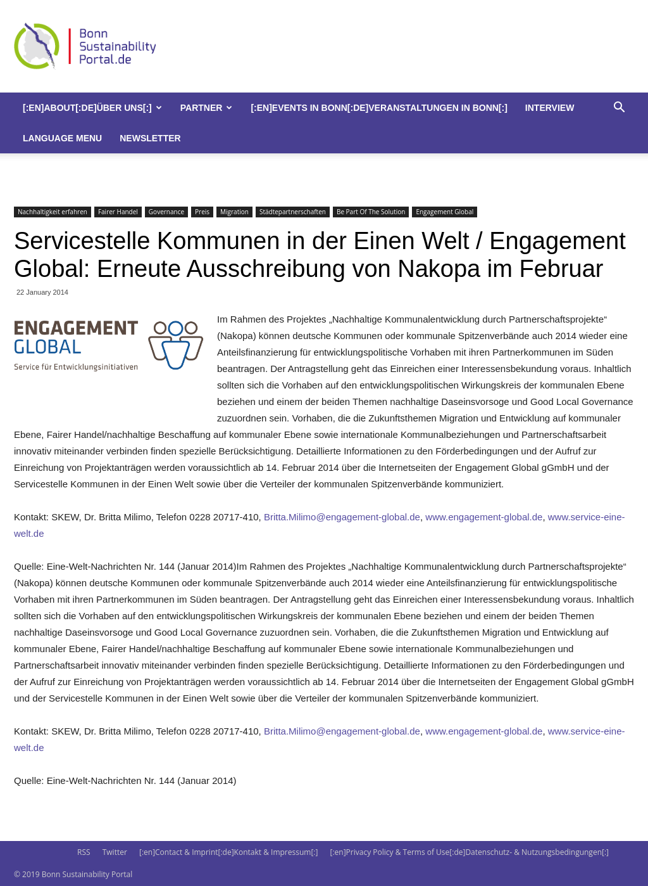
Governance (166, 211)
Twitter (115, 852)
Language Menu (62, 138)
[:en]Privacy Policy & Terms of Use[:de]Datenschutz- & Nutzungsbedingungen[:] (469, 852)
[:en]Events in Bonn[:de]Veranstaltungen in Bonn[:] (379, 108)
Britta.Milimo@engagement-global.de (342, 516)
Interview (550, 108)
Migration (234, 211)
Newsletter (150, 138)
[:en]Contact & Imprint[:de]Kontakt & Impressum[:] (228, 852)
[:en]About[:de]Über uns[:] (92, 108)
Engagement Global (444, 211)
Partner (206, 108)
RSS (83, 852)
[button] (619, 109)
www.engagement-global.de (483, 516)
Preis (202, 211)
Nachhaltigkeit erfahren (52, 211)
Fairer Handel (118, 211)
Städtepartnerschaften (292, 211)
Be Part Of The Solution (371, 211)
